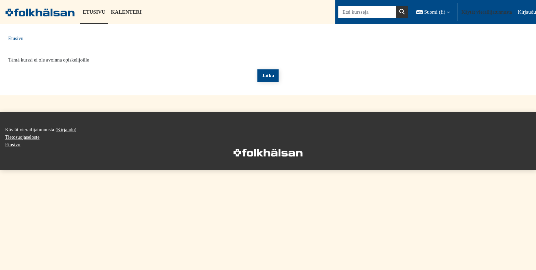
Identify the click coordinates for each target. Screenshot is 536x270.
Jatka (268, 76)
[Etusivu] (40, 12)
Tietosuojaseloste (23, 261)
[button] (433, 12)
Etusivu (16, 38)
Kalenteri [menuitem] (126, 12)
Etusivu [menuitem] (94, 12)
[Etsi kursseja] (367, 12)
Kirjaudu (527, 12)
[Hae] (402, 12)
